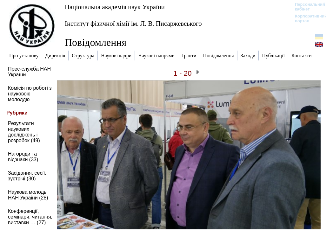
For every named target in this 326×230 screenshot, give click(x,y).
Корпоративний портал (307, 18)
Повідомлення (95, 42)
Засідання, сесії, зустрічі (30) (27, 175)
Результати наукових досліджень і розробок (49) (24, 132)
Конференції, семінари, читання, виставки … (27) (30, 216)
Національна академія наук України (115, 6)
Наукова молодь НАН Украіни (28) (28, 194)
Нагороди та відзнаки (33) (23, 156)
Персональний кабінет (307, 6)
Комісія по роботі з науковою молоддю (30, 93)
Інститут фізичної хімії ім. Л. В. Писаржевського (133, 23)
